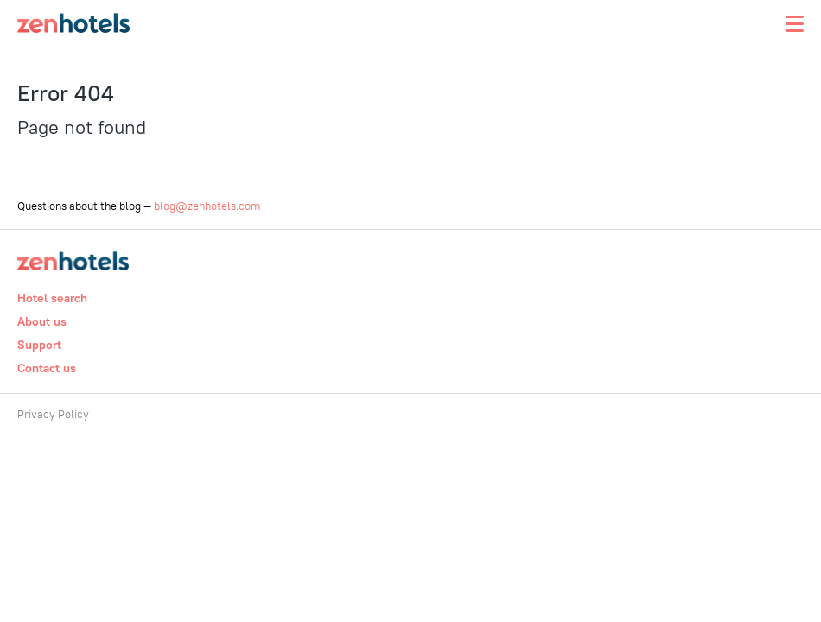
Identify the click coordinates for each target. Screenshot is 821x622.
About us (42, 321)
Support (39, 344)
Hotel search (52, 298)
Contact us (46, 368)
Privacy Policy (53, 414)
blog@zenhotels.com (207, 206)
